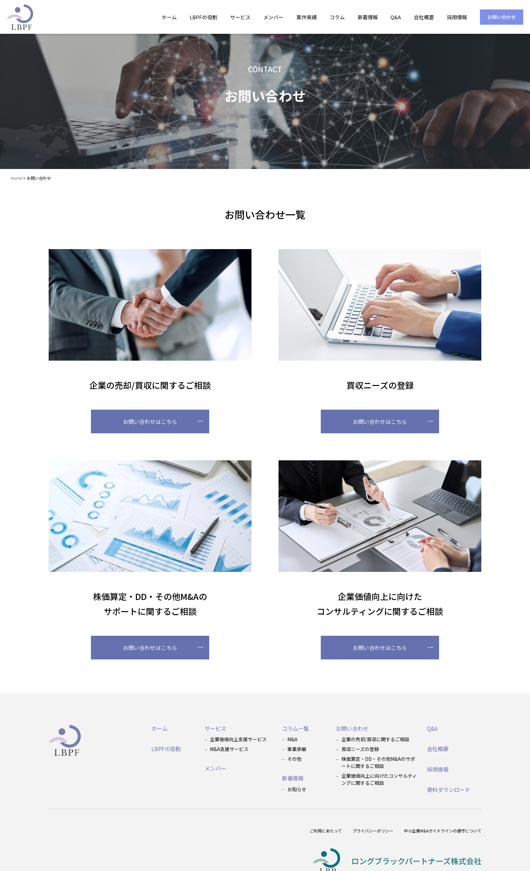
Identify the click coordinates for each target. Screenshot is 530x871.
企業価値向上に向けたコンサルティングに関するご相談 (379, 779)
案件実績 (306, 17)
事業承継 (296, 749)
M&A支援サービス (229, 749)
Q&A (395, 17)
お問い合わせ (501, 17)
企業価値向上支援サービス (238, 739)
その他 (294, 758)
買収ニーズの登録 (360, 749)
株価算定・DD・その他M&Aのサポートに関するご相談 (378, 762)
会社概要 (424, 17)
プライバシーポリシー (373, 830)
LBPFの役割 (203, 17)
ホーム (169, 17)
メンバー (273, 17)
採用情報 (457, 17)
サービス (240, 17)
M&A (292, 739)
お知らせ (296, 789)
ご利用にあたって (326, 830)
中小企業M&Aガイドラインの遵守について (442, 830)
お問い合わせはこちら (163, 421)
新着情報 (368, 17)
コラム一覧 (295, 728)
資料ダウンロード (448, 789)
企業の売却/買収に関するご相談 (375, 739)
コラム (337, 17)
